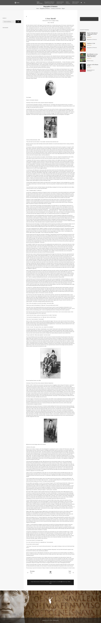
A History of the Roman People (92, 65)
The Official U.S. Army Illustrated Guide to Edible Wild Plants (92, 55)
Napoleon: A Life (91, 43)
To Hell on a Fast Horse (56, 8)
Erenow (44, 620)
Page (36, 571)
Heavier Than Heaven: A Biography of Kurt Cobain (92, 34)
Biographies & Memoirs (45, 8)
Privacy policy (56, 620)
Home (37, 8)
